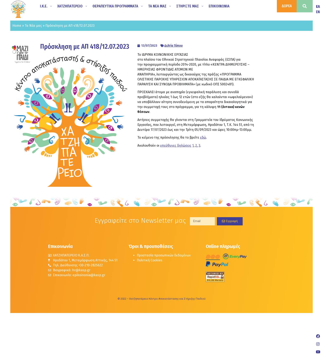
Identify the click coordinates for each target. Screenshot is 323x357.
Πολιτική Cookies (149, 260)
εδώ (203, 137)
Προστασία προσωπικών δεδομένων (164, 255)
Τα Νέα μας (33, 26)
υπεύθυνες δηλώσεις (175, 145)
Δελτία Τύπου (173, 46)
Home (16, 26)
